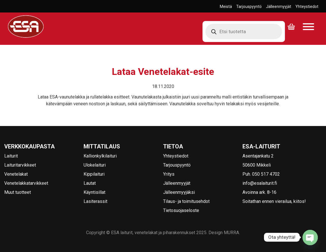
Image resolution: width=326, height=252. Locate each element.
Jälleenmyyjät (278, 6)
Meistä (226, 6)
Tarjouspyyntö (249, 6)
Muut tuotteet (17, 192)
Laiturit (11, 156)
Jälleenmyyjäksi (179, 192)
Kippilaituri (94, 174)
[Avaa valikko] (308, 27)
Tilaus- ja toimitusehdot (186, 201)
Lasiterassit (95, 201)
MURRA (231, 232)
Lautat (90, 183)
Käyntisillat (94, 192)
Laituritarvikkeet (20, 165)
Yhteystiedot (306, 6)
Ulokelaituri (95, 165)
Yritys (168, 174)
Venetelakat (16, 174)
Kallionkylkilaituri (100, 156)
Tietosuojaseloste (181, 210)
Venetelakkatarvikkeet (26, 183)
